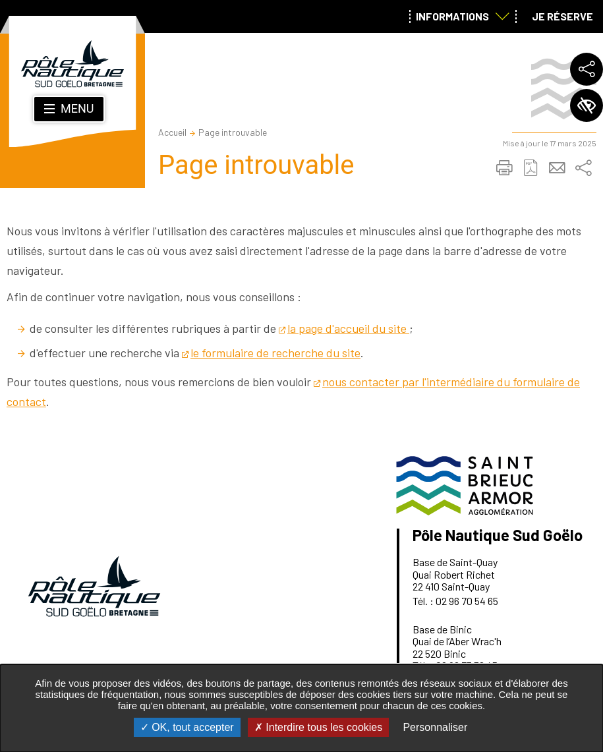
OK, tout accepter (187, 727)
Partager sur (583, 168)
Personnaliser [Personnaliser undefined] (435, 727)
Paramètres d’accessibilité (586, 105)
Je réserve (562, 16)
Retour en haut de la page (575, 513)
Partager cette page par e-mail (557, 168)
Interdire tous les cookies (318, 727)
